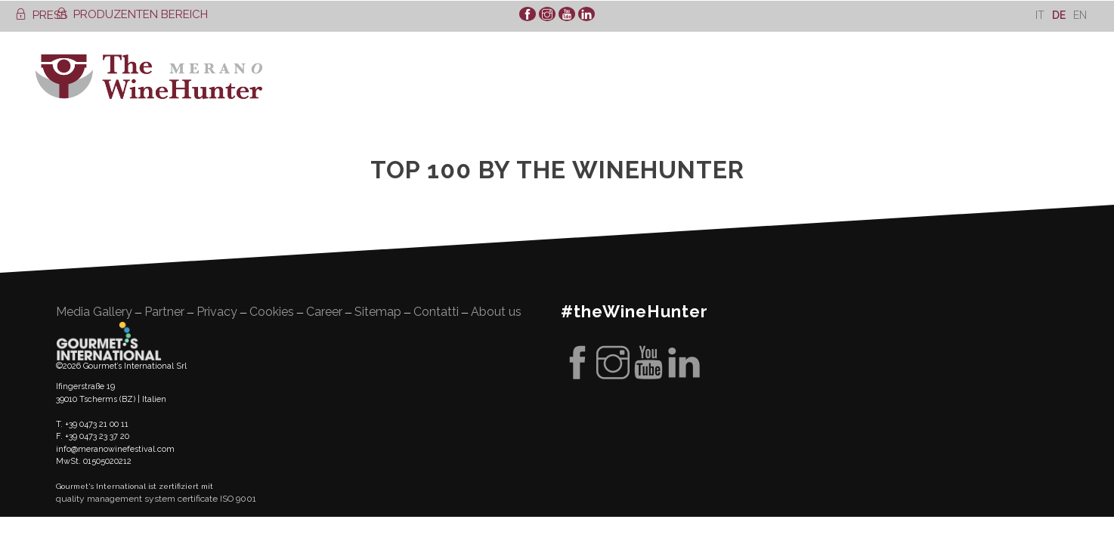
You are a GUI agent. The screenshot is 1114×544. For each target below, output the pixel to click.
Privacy (216, 311)
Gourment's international (109, 340)
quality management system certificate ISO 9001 (156, 498)
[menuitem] (1040, 14)
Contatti (436, 311)
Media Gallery (94, 311)
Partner (164, 311)
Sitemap (377, 311)
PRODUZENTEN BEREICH (132, 14)
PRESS (41, 15)
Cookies (271, 311)
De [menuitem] (1059, 15)
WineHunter (149, 76)
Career (324, 311)
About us (496, 311)
